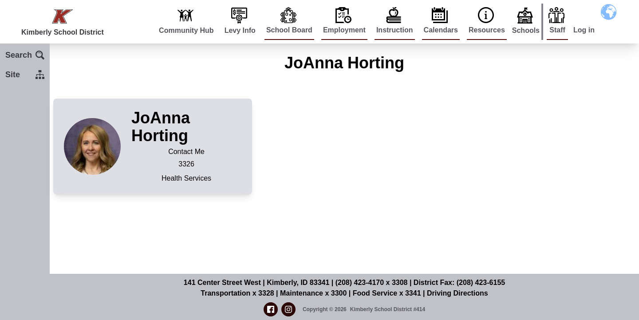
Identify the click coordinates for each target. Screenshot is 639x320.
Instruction (394, 30)
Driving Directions (457, 293)
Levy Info (240, 30)
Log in (584, 30)
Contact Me (186, 151)
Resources (487, 30)
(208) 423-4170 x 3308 (371, 282)
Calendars (441, 30)
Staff (557, 30)
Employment (344, 30)
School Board (289, 30)
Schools (526, 30)
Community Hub (186, 30)
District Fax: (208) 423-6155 (459, 282)
